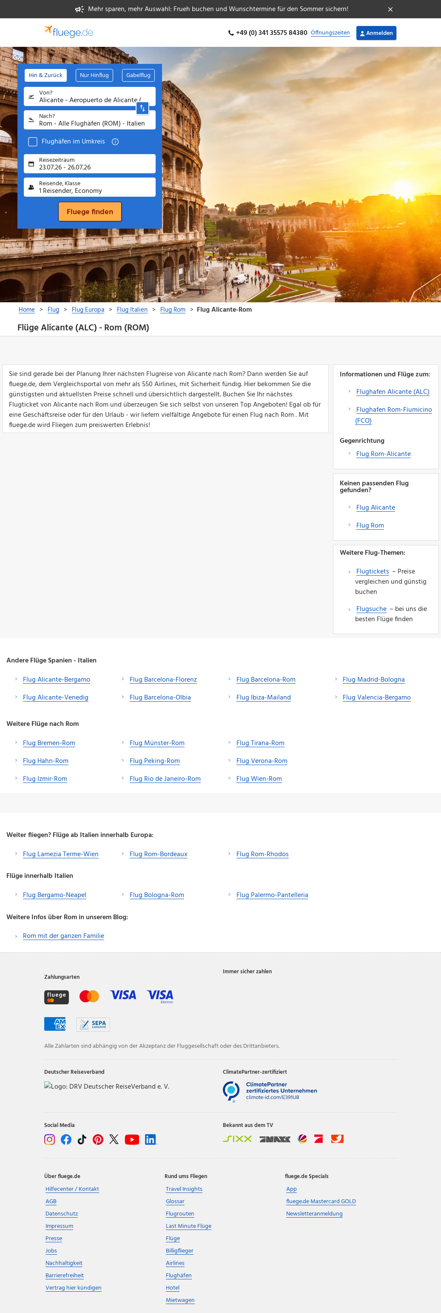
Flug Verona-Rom (261, 759)
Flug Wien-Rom (259, 777)
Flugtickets (372, 570)
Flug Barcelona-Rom (266, 678)
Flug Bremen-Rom (49, 742)
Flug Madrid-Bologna (374, 678)
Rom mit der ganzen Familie (63, 934)
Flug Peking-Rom (155, 759)
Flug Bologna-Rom (157, 894)
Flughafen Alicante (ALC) (393, 390)
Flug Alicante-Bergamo (56, 678)
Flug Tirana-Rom (260, 742)
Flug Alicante (375, 506)
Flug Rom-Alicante (383, 453)
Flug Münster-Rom (157, 742)
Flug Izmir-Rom (45, 777)
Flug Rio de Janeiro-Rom (165, 777)
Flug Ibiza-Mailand (263, 696)
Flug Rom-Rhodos (262, 853)
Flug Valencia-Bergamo (377, 696)
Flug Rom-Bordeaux (159, 853)
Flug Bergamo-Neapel (54, 894)
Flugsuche (371, 607)
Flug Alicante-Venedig (55, 696)
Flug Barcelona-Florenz (163, 678)
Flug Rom (370, 524)
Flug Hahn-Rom (45, 759)
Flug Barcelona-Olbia (160, 696)
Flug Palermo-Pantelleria (272, 894)
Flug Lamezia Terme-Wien (61, 853)
